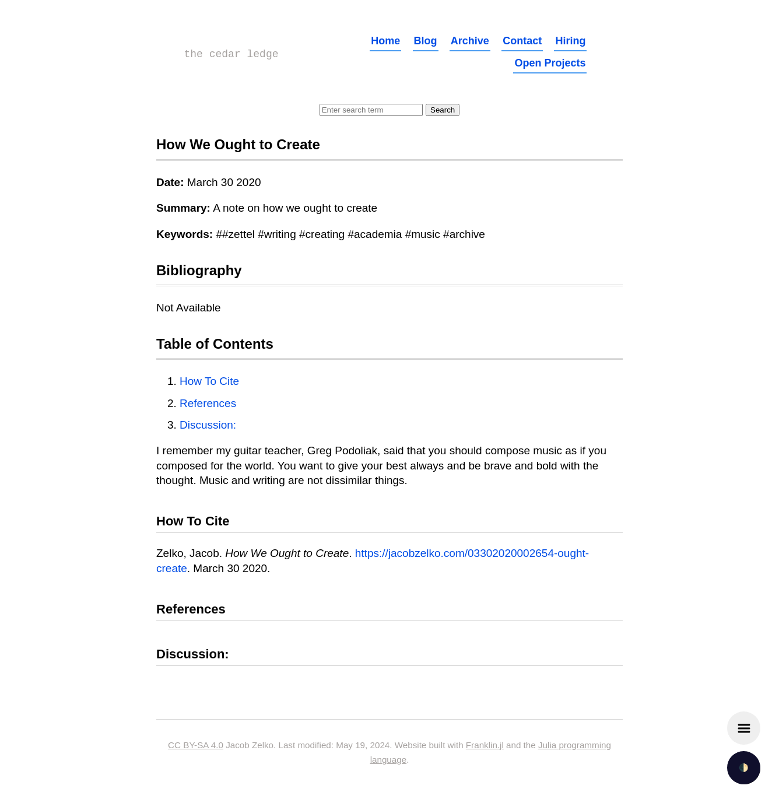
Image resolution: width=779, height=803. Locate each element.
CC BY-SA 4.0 (195, 745)
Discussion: (208, 425)
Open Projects (549, 63)
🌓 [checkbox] (744, 767)
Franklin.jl (485, 745)
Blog (425, 41)
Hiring (570, 41)
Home (385, 41)
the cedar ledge (231, 54)
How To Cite (209, 381)
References (208, 403)
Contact (522, 41)
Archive (470, 41)
